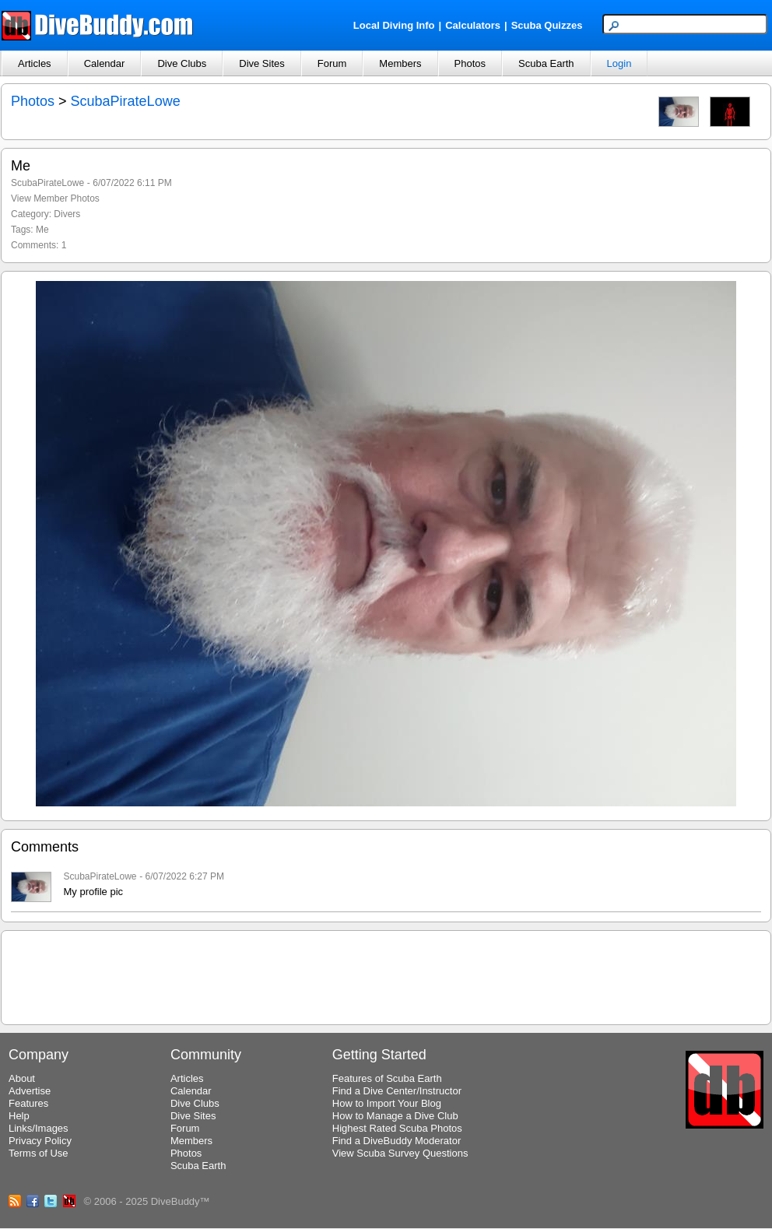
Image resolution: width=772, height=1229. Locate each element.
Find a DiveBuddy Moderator (396, 1140)
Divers (67, 214)
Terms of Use (38, 1153)
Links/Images (38, 1128)
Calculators (472, 25)
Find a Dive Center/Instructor (396, 1091)
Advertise (30, 1091)
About (22, 1078)
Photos (470, 63)
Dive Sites (262, 63)
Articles (34, 63)
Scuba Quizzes (547, 25)
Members (400, 63)
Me (42, 229)
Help (19, 1116)
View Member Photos (55, 198)
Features (28, 1103)
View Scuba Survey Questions (400, 1153)
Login (619, 63)
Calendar (104, 63)
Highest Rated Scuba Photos (397, 1128)
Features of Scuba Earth (387, 1078)
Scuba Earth (546, 63)
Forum (332, 63)
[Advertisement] (386, 975)
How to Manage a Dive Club (395, 1116)
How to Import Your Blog (386, 1103)
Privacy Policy (40, 1140)
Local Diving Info (394, 25)
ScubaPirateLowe (126, 101)
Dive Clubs (181, 63)
